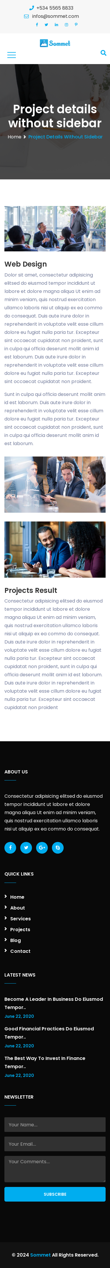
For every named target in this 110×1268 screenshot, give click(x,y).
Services (20, 918)
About (17, 908)
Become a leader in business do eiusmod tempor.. (53, 1003)
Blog (15, 940)
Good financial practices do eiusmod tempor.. (49, 1032)
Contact (20, 951)
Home (14, 136)
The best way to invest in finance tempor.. (44, 1062)
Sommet (40, 1255)
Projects (20, 929)
